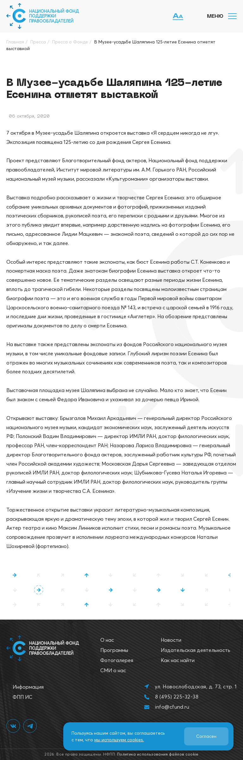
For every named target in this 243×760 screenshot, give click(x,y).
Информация (28, 687)
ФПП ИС (22, 697)
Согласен (206, 736)
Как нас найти (178, 660)
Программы (114, 650)
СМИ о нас (113, 670)
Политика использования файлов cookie (158, 754)
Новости (171, 640)
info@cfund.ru (172, 707)
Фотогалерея (116, 660)
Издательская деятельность (195, 650)
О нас (107, 640)
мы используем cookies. (119, 740)
